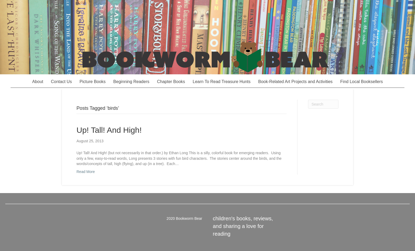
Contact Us (61, 81)
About (37, 81)
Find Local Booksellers (361, 81)
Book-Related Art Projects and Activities (295, 81)
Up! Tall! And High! (109, 130)
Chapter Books (171, 81)
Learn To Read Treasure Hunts (222, 81)
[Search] (323, 104)
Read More (85, 172)
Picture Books (92, 81)
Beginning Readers (131, 81)
